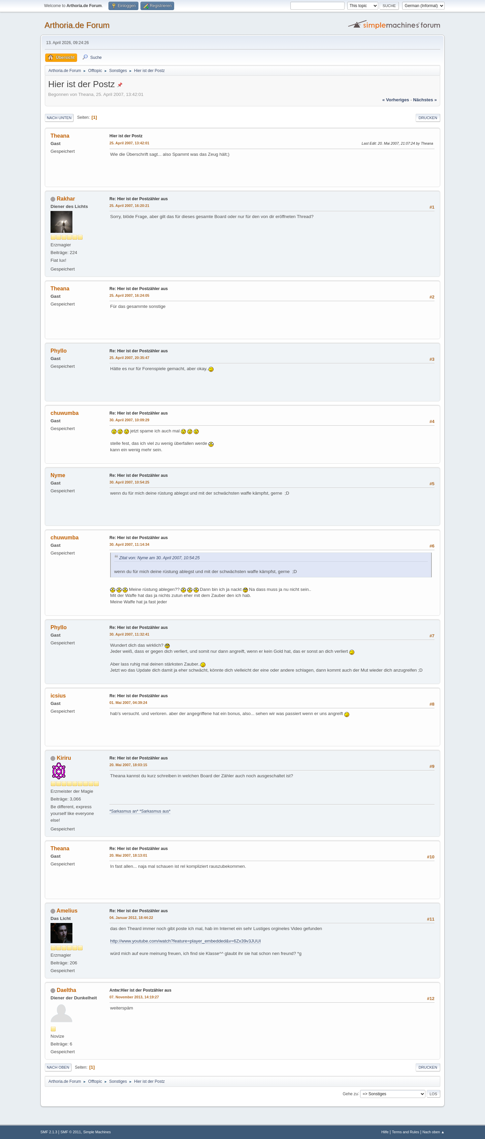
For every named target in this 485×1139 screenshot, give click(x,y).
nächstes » (425, 99)
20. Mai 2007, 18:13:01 (128, 855)
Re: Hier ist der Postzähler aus (138, 199)
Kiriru (64, 758)
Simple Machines (97, 1132)
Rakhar (66, 199)
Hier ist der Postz (125, 136)
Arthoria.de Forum (76, 25)
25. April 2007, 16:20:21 (129, 206)
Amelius (67, 911)
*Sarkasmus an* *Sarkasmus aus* (139, 811)
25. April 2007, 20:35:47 (129, 358)
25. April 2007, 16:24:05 (129, 295)
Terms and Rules (405, 1132)
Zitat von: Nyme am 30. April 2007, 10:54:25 (159, 558)
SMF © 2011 (71, 1132)
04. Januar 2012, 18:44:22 (131, 918)
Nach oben (58, 1067)
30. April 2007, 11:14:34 (129, 544)
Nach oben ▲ (433, 1132)
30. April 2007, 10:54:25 (129, 482)
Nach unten (59, 118)
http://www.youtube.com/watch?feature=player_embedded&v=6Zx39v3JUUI (185, 941)
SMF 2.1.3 (48, 1132)
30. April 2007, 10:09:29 (129, 420)
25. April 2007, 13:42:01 (129, 143)
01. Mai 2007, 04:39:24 (128, 703)
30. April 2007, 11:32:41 (129, 634)
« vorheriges (395, 99)
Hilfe (385, 1132)
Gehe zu (350, 1093)
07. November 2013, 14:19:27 (134, 997)
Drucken (428, 118)
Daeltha (66, 990)
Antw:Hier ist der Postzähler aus (140, 990)
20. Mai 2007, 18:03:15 (128, 765)
